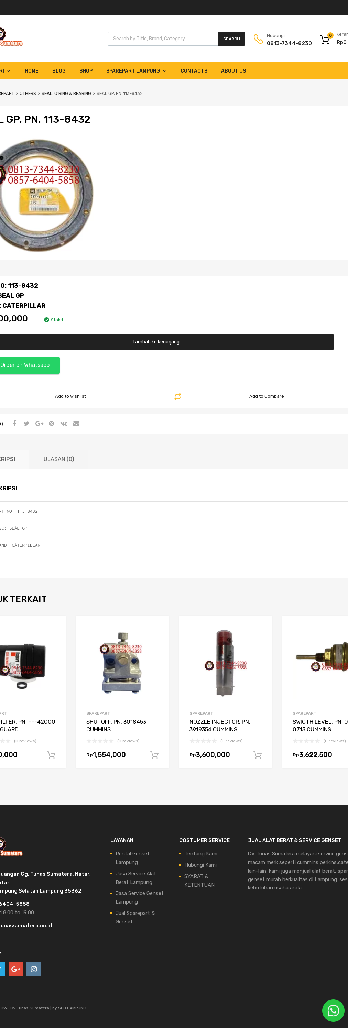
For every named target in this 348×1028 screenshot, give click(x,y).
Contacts (194, 71)
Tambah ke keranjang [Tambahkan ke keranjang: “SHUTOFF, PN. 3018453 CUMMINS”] (154, 755)
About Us (233, 71)
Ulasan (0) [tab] (59, 459)
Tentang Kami (200, 854)
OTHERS (28, 93)
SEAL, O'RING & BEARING (66, 93)
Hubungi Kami (200, 865)
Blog (59, 71)
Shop (86, 71)
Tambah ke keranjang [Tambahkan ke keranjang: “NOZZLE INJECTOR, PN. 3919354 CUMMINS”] (257, 755)
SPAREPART (98, 713)
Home (32, 71)
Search (231, 38)
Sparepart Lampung (136, 71)
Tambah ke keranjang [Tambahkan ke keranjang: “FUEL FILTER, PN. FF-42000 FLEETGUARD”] (51, 755)
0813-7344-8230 (284, 43)
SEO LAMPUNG (72, 1008)
